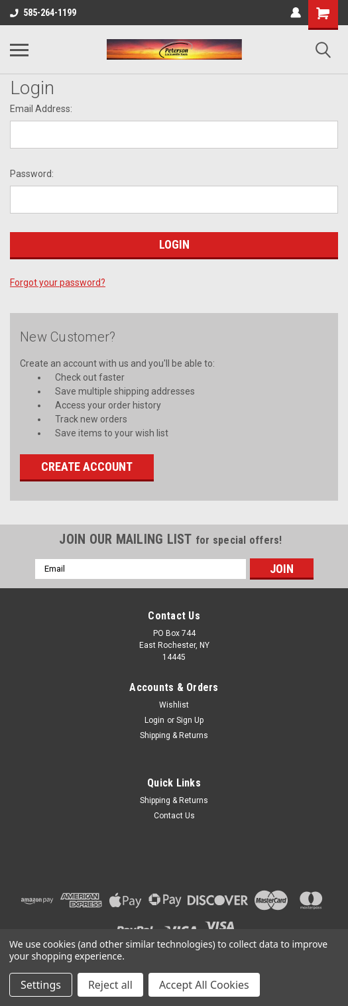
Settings (41, 984)
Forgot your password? (57, 282)
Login (154, 720)
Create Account (87, 466)
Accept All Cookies (204, 984)
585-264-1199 (43, 12)
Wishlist (174, 705)
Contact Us (174, 815)
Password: (32, 173)
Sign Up (189, 720)
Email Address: (41, 108)
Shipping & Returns (174, 735)
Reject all (110, 984)
